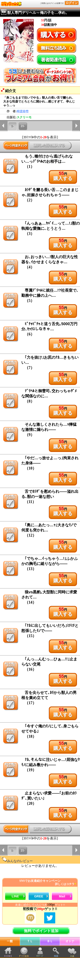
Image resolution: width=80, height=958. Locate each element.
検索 (56, 956)
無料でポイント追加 (41, 931)
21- (23, 126)
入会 (72, 956)
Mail (62, 896)
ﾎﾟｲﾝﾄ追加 (24, 956)
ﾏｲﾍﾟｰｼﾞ (40, 956)
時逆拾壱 (23, 111)
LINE (15, 896)
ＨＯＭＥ (8, 956)
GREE (38, 896)
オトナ (69, 941)
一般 (10, 941)
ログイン (72, 2)
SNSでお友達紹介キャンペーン (39, 882)
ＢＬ (50, 941)
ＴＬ (30, 941)
